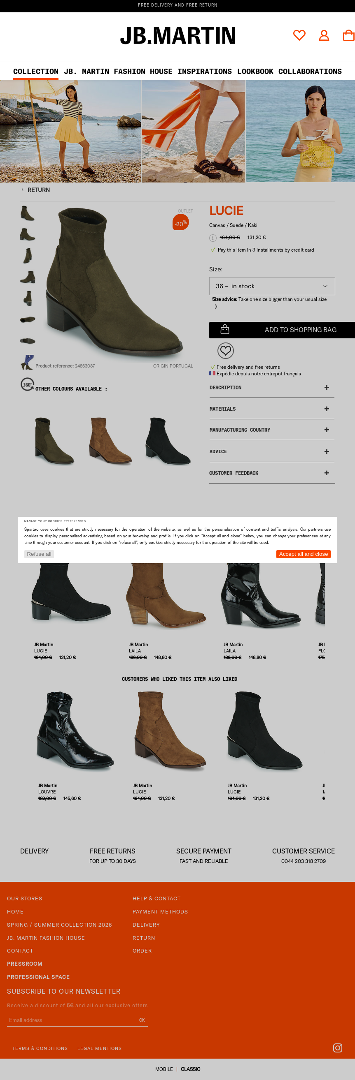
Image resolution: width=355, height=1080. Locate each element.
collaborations (310, 71)
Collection (35, 71)
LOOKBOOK (255, 71)
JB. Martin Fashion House (118, 71)
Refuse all (39, 554)
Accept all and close (303, 554)
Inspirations (205, 71)
